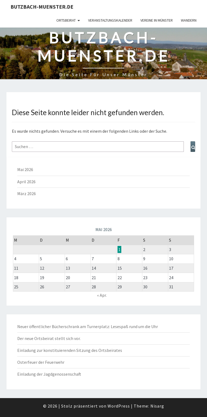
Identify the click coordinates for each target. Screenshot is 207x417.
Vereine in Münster (156, 20)
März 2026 (26, 193)
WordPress (119, 406)
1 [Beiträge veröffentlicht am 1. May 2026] (119, 249)
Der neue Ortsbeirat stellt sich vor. (49, 338)
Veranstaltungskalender (110, 20)
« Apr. (102, 295)
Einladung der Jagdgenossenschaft (49, 374)
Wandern (188, 20)
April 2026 (26, 181)
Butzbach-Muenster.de (42, 6)
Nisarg (157, 406)
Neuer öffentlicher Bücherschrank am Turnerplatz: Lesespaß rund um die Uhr (87, 326)
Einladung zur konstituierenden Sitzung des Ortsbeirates (69, 350)
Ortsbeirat (66, 20)
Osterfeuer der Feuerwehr (40, 362)
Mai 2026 (25, 169)
